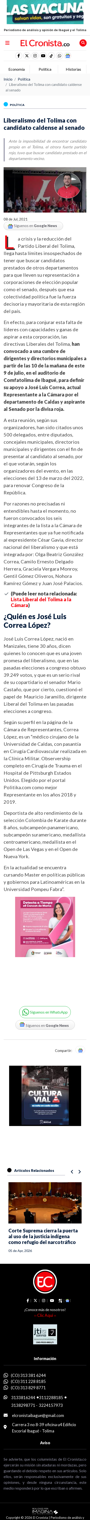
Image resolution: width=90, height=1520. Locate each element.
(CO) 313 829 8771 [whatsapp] (28, 1387)
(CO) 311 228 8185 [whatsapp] (28, 1381)
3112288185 (51, 1397)
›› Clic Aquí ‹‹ (45, 1315)
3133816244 (23, 1397)
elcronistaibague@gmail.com (38, 1415)
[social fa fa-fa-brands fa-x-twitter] (26, 55)
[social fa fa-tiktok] (51, 55)
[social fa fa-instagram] (35, 55)
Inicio (8, 79)
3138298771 (23, 1405)
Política (24, 79)
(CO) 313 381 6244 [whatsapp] (28, 1375)
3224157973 (51, 1405)
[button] (59, 55)
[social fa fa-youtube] (43, 55)
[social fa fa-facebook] (18, 55)
